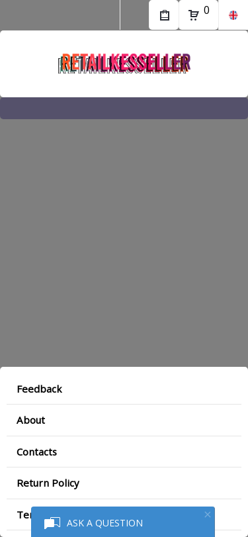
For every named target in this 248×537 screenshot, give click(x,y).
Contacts (37, 451)
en (233, 15)
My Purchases (164, 16)
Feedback (39, 388)
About (31, 419)
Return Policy (48, 482)
